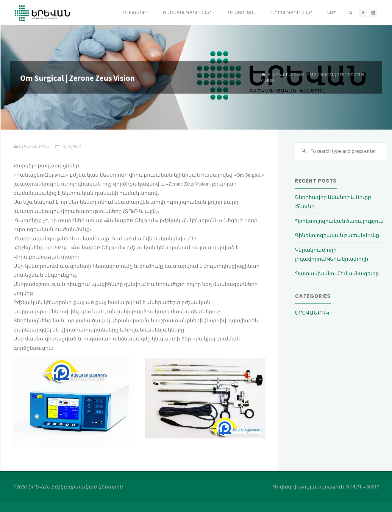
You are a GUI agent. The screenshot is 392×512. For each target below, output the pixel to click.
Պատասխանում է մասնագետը (337, 273)
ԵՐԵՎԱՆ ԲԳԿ (287, 74)
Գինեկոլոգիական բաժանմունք (337, 235)
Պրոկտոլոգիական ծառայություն (339, 221)
